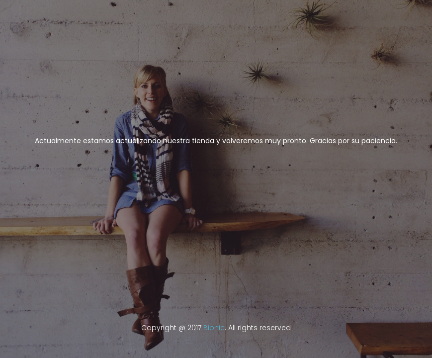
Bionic (214, 328)
